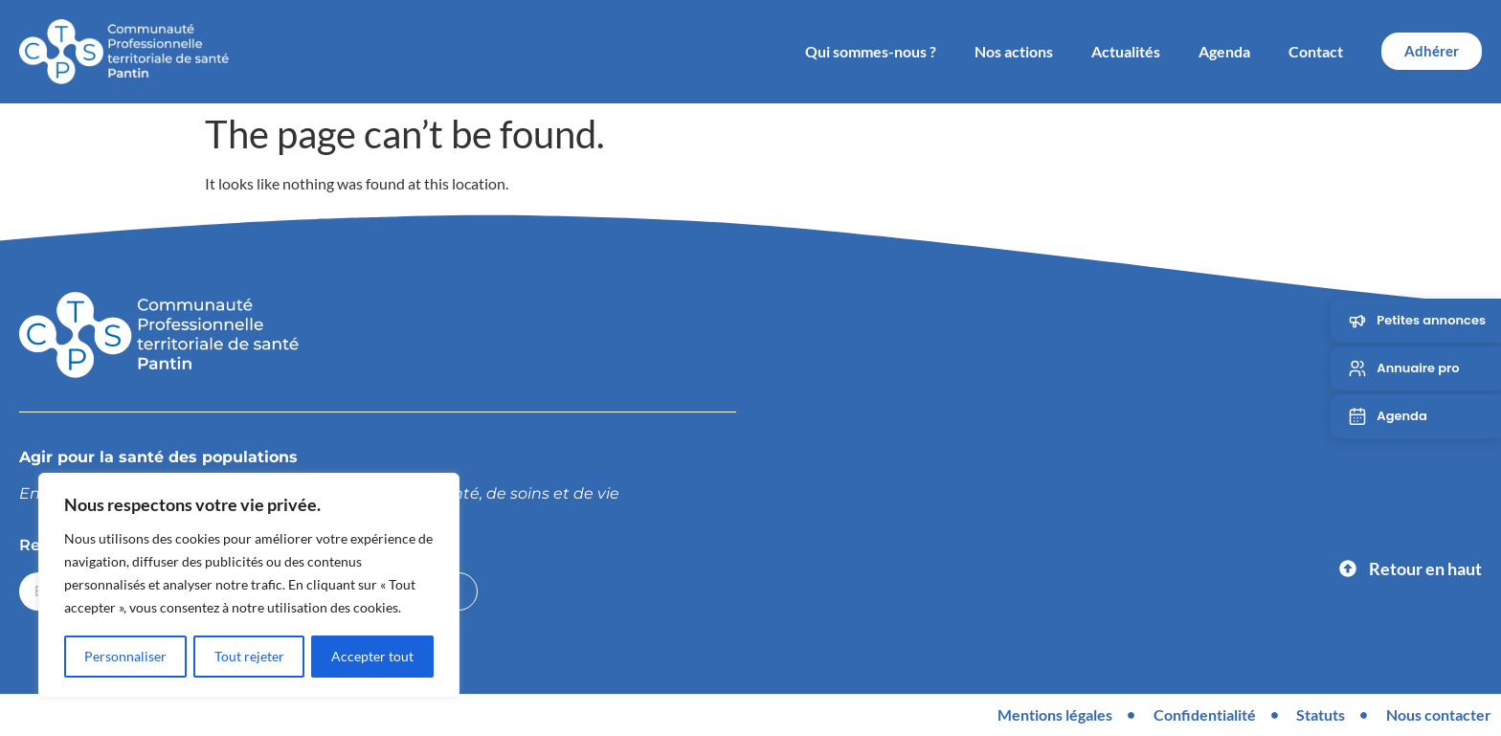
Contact (1315, 51)
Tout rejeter (249, 656)
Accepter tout (372, 656)
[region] (248, 586)
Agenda (1224, 51)
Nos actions (1014, 51)
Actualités (1125, 51)
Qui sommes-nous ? (870, 51)
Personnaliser (125, 656)
